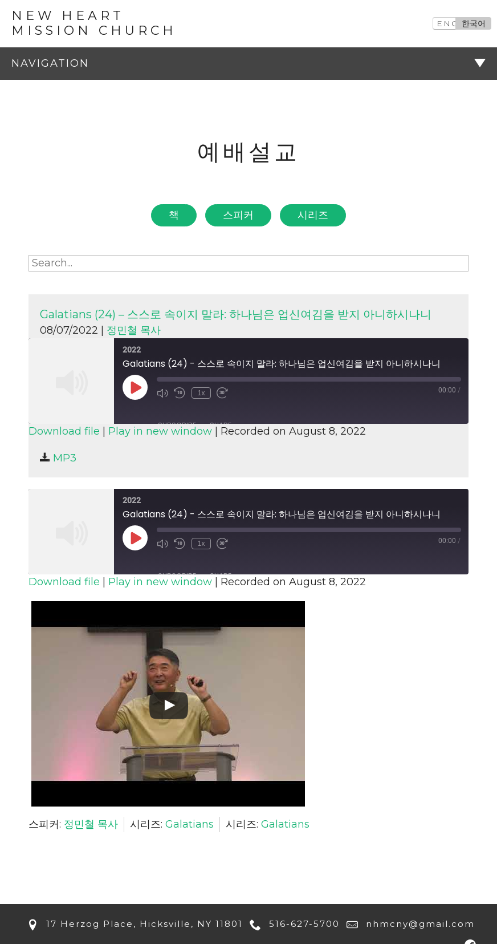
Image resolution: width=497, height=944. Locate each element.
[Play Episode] (135, 387)
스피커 (238, 215)
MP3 (58, 458)
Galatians (189, 824)
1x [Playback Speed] (200, 392)
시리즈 (313, 215)
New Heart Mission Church (94, 23)
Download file (64, 431)
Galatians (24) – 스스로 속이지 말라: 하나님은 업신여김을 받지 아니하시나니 (235, 314)
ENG (448, 23)
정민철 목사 (134, 330)
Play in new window (160, 431)
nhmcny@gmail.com (409, 923)
